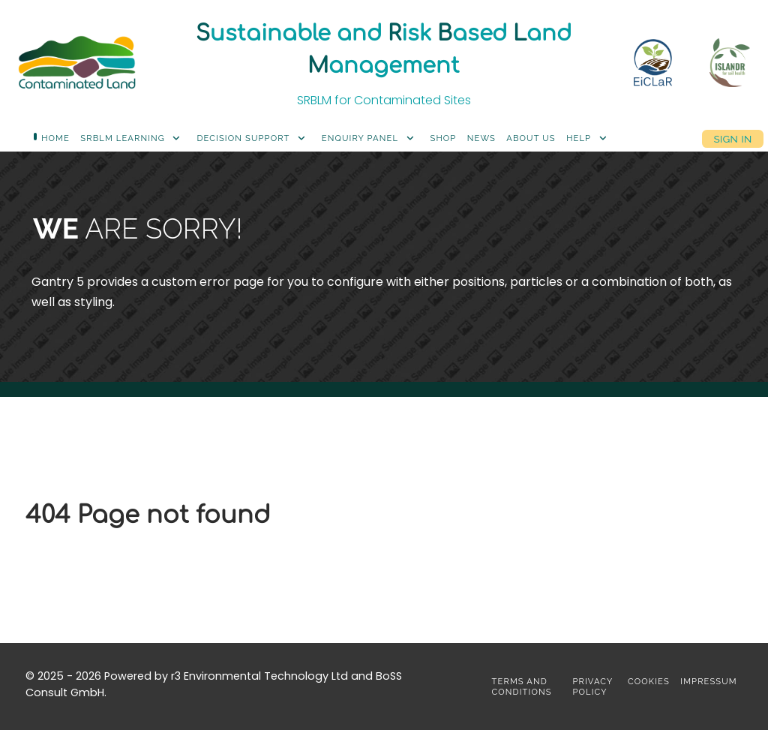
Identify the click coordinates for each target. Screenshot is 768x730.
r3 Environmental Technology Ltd (259, 675)
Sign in (732, 138)
